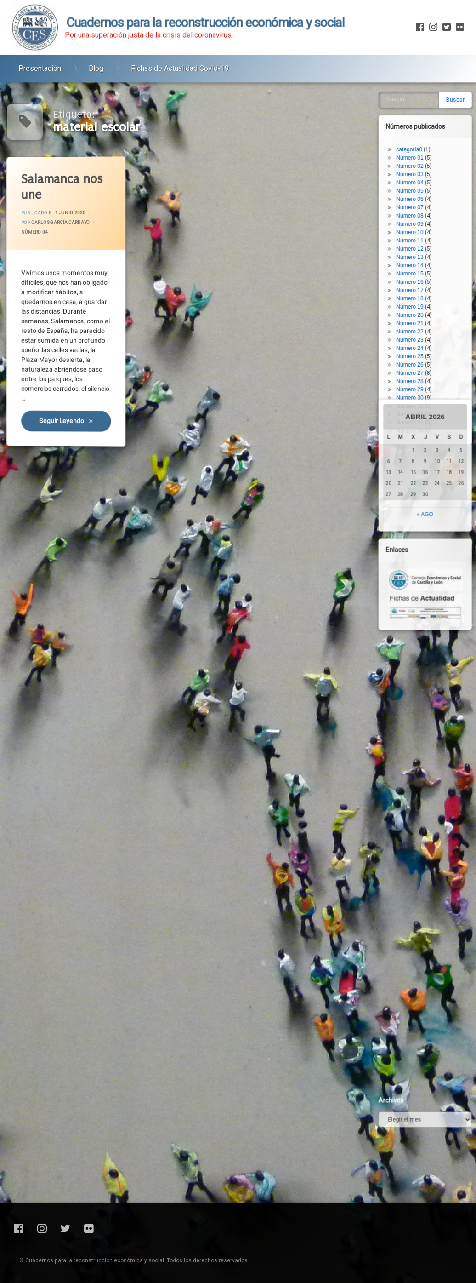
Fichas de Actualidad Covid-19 (180, 53)
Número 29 (426, 225)
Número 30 (426, 233)
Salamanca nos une (63, 186)
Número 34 (426, 266)
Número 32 (426, 249)
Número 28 (426, 216)
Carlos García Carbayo (62, 222)
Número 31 (426, 241)
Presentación (39, 53)
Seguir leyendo (76, 423)
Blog (96, 53)
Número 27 (426, 208)
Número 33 (426, 258)
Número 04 (35, 233)
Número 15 (426, 109)
